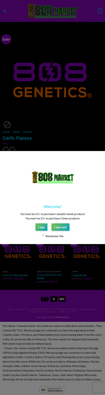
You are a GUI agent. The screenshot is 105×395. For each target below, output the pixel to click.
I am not (60, 227)
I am (41, 227)
